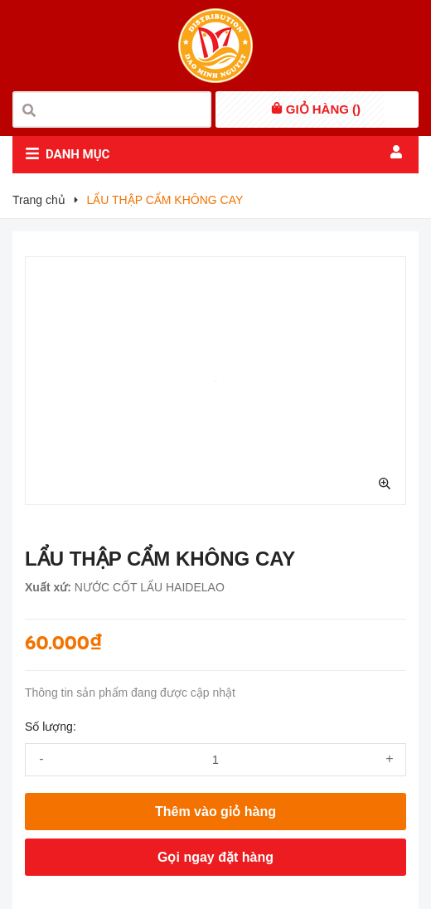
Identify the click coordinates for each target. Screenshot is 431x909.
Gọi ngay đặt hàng (215, 857)
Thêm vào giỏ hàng (215, 811)
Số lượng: (50, 726)
